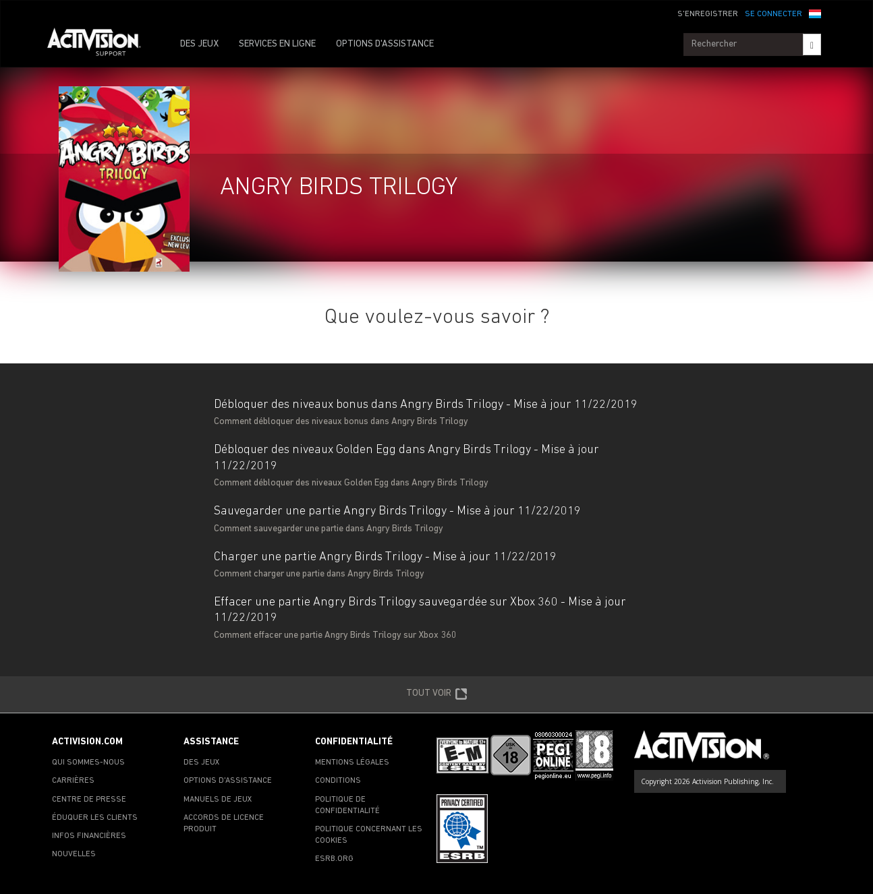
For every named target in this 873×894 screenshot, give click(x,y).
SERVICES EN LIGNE (277, 44)
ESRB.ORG (334, 859)
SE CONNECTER (773, 14)
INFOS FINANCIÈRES (89, 836)
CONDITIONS (338, 781)
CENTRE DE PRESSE (89, 800)
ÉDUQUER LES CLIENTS (95, 818)
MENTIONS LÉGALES (352, 762)
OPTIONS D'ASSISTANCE (385, 44)
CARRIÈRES (73, 781)
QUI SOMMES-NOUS (88, 762)
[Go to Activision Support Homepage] (101, 44)
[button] (815, 13)
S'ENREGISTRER (707, 14)
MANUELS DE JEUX (218, 800)
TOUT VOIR (437, 694)
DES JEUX (199, 44)
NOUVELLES (74, 854)
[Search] (812, 44)
